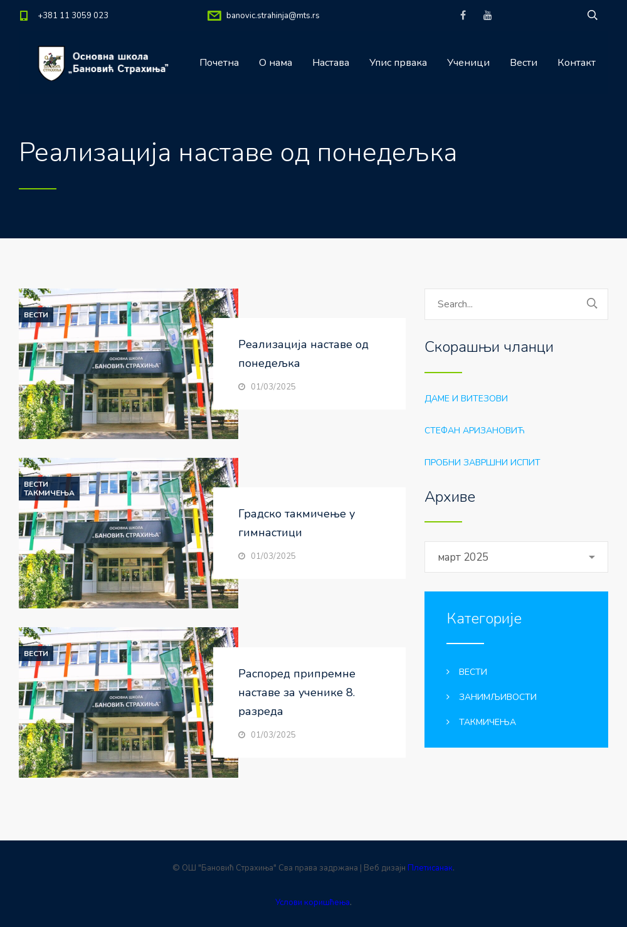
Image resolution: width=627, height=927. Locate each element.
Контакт (576, 63)
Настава (330, 63)
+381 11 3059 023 (73, 15)
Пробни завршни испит (482, 463)
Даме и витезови (466, 399)
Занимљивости (498, 697)
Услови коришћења (312, 902)
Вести (523, 63)
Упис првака (398, 63)
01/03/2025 (273, 387)
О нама (275, 63)
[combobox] (516, 557)
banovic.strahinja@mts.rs (273, 15)
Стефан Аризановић (474, 431)
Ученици (468, 63)
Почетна (219, 63)
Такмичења (49, 493)
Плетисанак (430, 868)
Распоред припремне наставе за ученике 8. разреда (297, 692)
